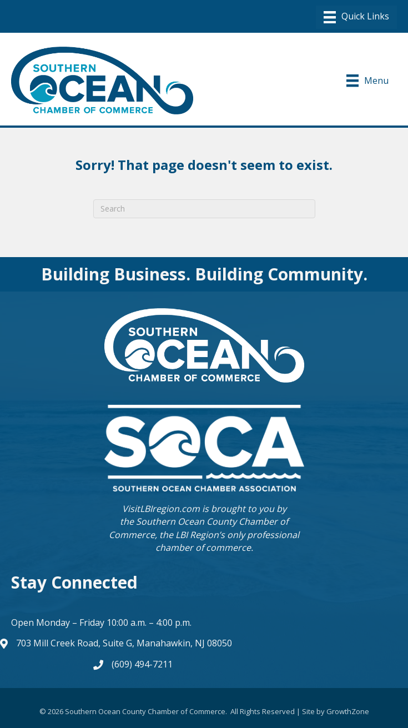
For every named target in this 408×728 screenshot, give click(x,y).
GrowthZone (347, 711)
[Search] (204, 208)
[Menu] (356, 17)
